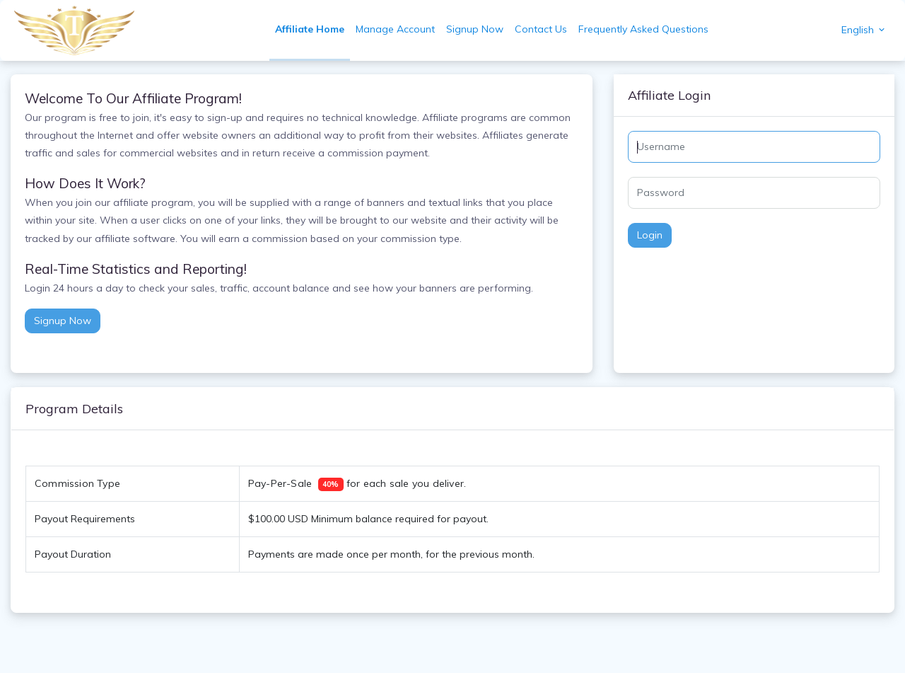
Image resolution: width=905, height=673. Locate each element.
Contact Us (541, 29)
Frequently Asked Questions (643, 29)
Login (649, 235)
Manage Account (395, 29)
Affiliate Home (309, 29)
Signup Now (474, 29)
